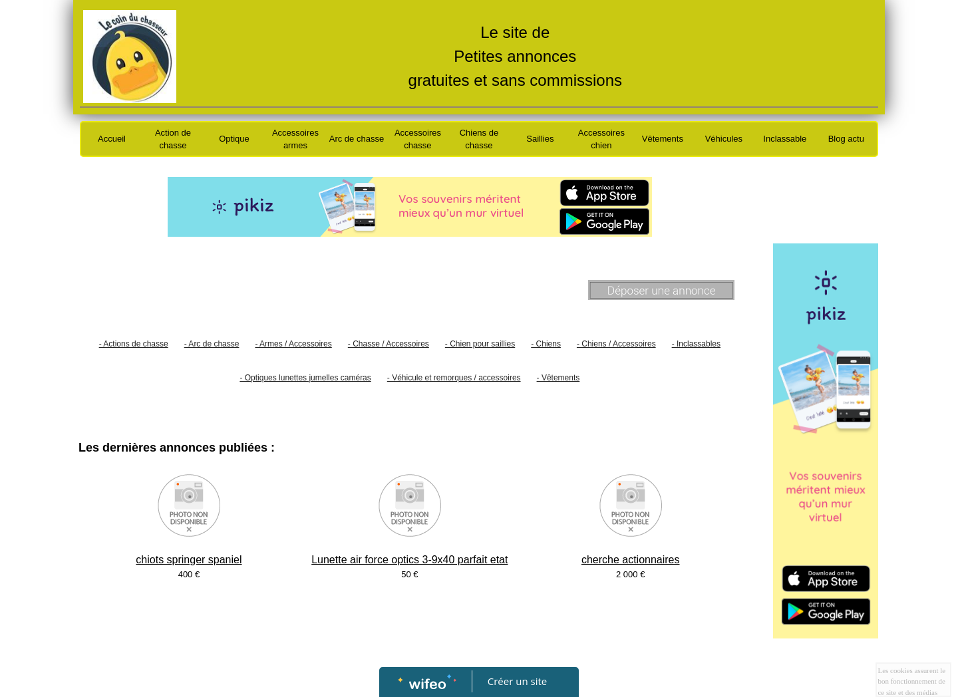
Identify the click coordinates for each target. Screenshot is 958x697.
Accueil (112, 139)
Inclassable (784, 139)
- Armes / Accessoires (293, 343)
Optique (234, 139)
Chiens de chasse (479, 139)
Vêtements (662, 139)
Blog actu (846, 139)
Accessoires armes (295, 139)
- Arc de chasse (212, 343)
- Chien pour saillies (480, 343)
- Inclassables (696, 343)
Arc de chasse (356, 139)
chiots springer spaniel (188, 559)
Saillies (540, 139)
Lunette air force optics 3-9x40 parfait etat (409, 559)
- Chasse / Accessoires (388, 343)
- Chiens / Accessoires (616, 343)
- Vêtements (558, 377)
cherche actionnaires (630, 559)
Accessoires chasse (418, 139)
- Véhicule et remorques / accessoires (454, 377)
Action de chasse (173, 139)
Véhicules (723, 139)
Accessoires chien (601, 139)
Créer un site (517, 681)
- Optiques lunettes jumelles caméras (305, 377)
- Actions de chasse (133, 343)
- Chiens (546, 343)
